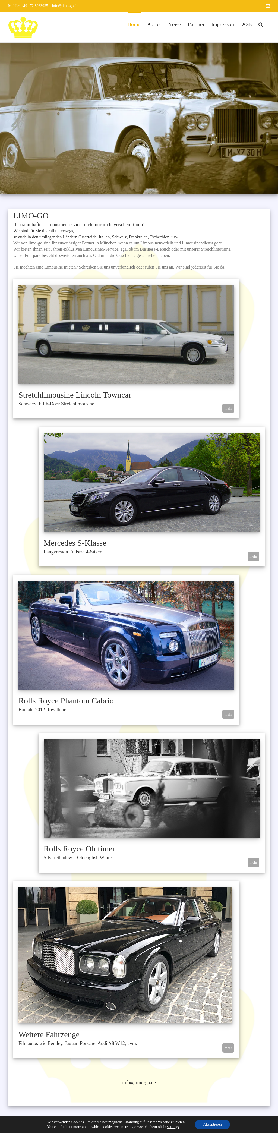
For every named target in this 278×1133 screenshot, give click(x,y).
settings (173, 1127)
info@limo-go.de (65, 6)
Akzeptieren (212, 1124)
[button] (260, 24)
